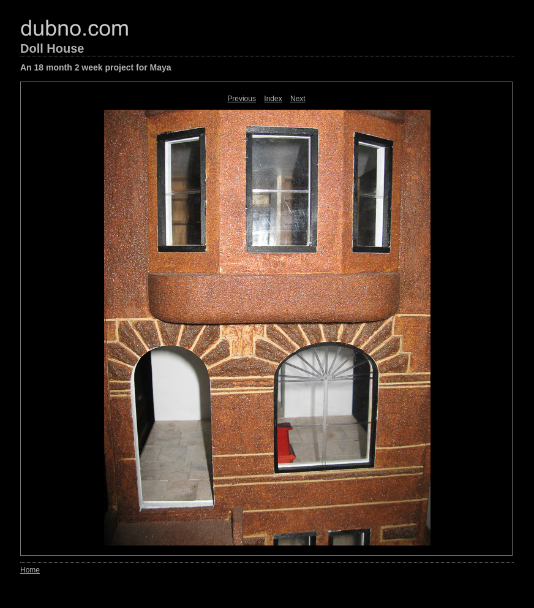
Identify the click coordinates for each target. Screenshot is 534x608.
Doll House (52, 48)
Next (298, 98)
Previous (241, 98)
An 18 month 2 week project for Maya (95, 67)
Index (273, 98)
